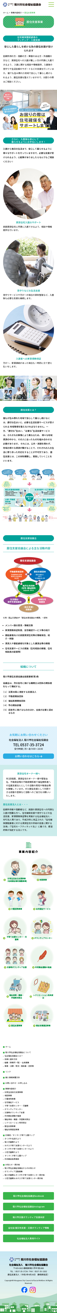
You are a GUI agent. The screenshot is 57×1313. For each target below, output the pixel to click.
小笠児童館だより (12, 1152)
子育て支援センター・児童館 (16, 1105)
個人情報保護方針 (12, 1077)
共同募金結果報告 (12, 1159)
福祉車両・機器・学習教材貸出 (17, 1119)
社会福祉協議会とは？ (14, 1055)
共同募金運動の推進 (13, 1115)
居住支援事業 (10, 1126)
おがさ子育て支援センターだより (18, 1145)
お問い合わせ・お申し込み (16, 1083)
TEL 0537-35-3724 (28, 744)
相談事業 (8, 1095)
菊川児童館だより (12, 1142)
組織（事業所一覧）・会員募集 (17, 1062)
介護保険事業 (10, 1098)
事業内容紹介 (16, 12)
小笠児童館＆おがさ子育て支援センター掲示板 (24, 1178)
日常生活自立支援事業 (14, 1092)
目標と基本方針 (11, 1059)
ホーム (6, 12)
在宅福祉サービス (12, 1102)
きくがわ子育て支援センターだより (19, 1148)
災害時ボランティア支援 (14, 1112)
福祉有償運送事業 (12, 1129)
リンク (8, 1071)
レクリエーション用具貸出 (15, 1122)
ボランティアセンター (14, 1109)
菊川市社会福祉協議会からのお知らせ (20, 1168)
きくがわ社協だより (13, 1138)
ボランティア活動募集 (14, 1171)
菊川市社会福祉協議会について (18, 1052)
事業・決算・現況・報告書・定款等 (19, 1066)
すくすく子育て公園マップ (15, 1155)
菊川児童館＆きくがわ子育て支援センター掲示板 (25, 1175)
